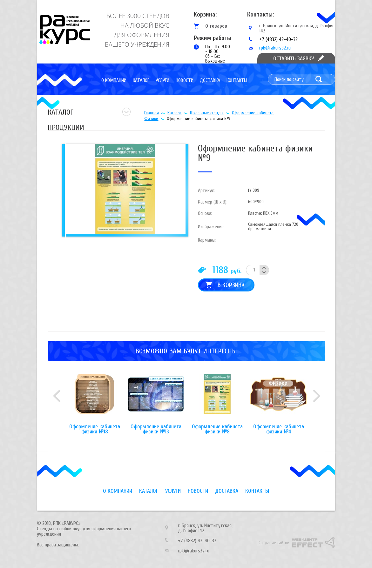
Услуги (162, 80)
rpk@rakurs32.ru (275, 48)
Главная (151, 113)
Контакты (237, 80)
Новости (184, 80)
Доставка (210, 80)
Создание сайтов (274, 542)
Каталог (141, 80)
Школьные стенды (206, 113)
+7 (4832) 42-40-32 (278, 39)
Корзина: (205, 14)
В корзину (231, 285)
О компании (113, 80)
